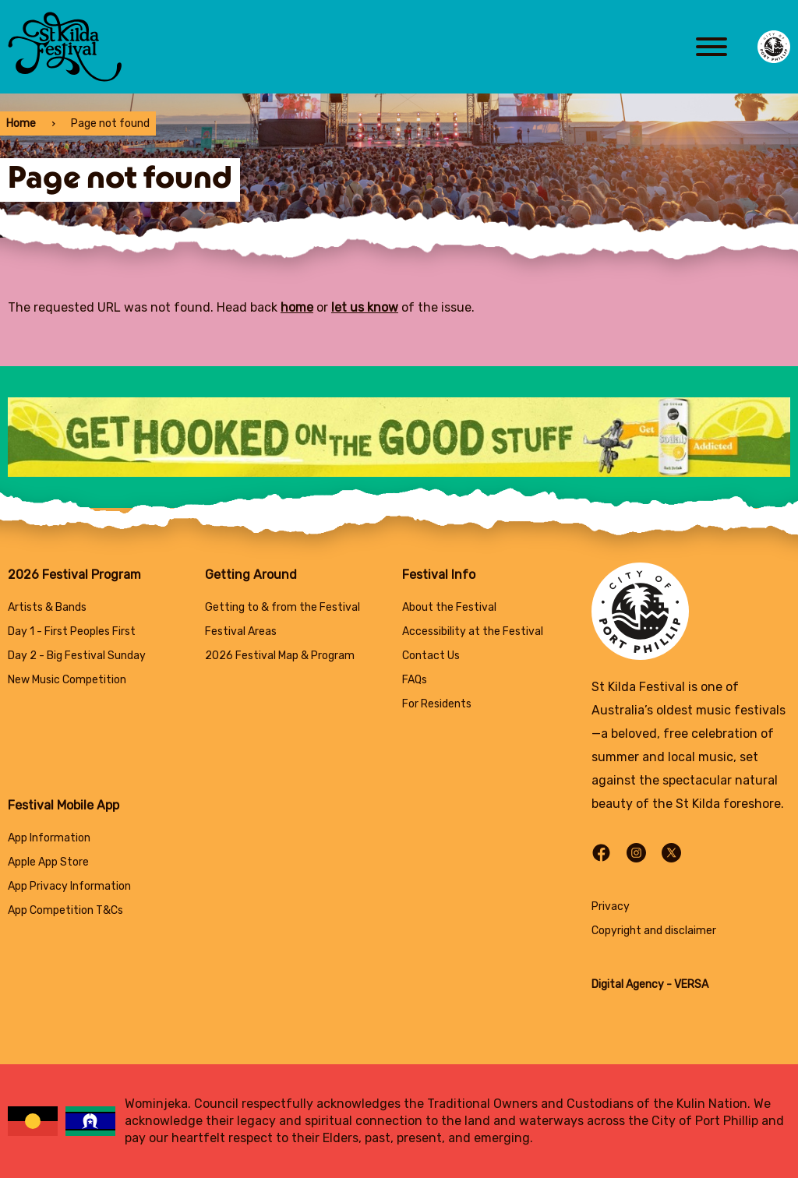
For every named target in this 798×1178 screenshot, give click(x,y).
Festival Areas (241, 631)
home (297, 307)
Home (21, 123)
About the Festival (449, 607)
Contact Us (431, 655)
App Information (49, 838)
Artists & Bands (47, 607)
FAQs (414, 679)
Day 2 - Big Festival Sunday (77, 655)
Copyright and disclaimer (653, 930)
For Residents (436, 704)
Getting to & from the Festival (282, 607)
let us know (364, 307)
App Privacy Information (69, 886)
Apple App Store (48, 862)
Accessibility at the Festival (472, 631)
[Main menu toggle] (711, 47)
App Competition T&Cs (65, 910)
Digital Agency (627, 984)
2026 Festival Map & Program (280, 655)
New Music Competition (67, 679)
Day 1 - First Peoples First (72, 631)
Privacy (610, 906)
